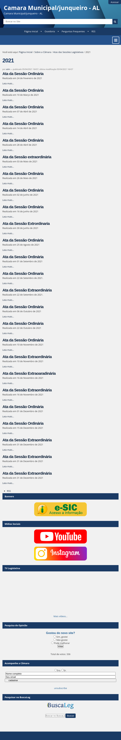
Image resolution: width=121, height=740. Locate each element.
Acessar (115, 2)
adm (8, 69)
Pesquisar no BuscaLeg (17, 697)
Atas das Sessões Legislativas (68, 52)
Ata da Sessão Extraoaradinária (29, 373)
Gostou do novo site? (60, 633)
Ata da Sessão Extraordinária (27, 290)
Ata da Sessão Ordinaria (22, 273)
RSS (93, 31)
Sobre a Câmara (42, 52)
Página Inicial (31, 31)
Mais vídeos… (60, 616)
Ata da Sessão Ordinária (22, 74)
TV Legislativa (12, 568)
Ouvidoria (50, 31)
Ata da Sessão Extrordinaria (26, 223)
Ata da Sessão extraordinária (26, 157)
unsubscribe (60, 688)
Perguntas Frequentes (73, 31)
